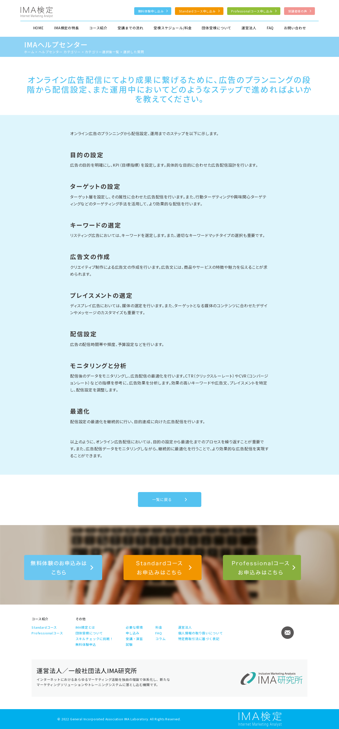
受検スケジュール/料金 (173, 27)
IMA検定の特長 (66, 27)
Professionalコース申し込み (252, 11)
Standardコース (44, 627)
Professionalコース (47, 633)
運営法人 (249, 27)
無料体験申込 (86, 644)
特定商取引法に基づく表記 (198, 638)
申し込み (132, 633)
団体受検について (216, 27)
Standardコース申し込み (197, 11)
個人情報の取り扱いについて (200, 633)
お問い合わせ (295, 27)
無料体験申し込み (151, 11)
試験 (129, 644)
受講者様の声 (297, 11)
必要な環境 (134, 627)
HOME (38, 27)
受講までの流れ (130, 27)
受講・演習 (134, 638)
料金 (158, 627)
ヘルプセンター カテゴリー (60, 51)
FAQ (270, 27)
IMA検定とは (85, 627)
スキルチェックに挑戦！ (94, 638)
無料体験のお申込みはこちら (63, 567)
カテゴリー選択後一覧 (102, 51)
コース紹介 (98, 27)
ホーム (29, 51)
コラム (160, 638)
